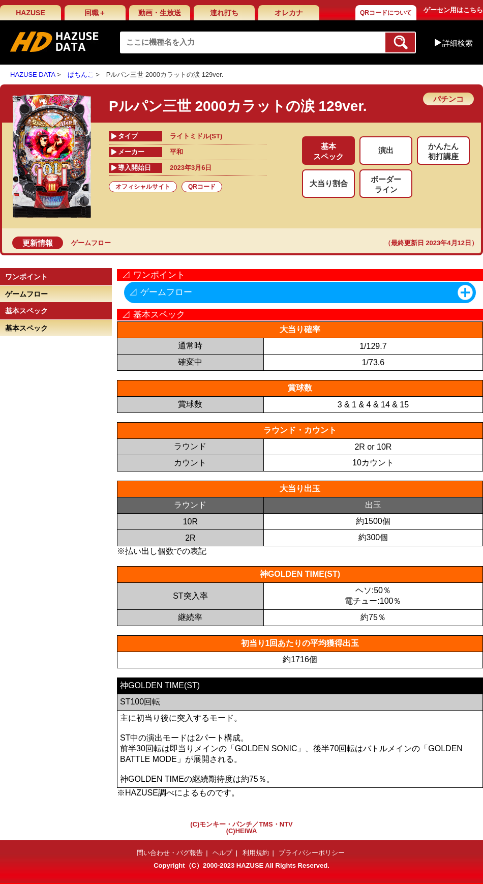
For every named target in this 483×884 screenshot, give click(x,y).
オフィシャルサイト (142, 186)
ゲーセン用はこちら (453, 10)
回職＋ (95, 13)
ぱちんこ (81, 74)
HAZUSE (30, 13)
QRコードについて (386, 12)
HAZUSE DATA (32, 74)
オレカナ (289, 13)
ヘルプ (222, 853)
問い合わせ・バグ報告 (170, 853)
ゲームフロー (91, 243)
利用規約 (256, 853)
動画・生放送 (159, 13)
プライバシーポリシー (312, 853)
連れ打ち (224, 13)
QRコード (202, 186)
